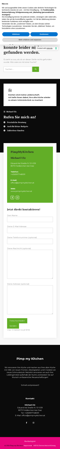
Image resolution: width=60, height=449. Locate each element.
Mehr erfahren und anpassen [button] (30, 40)
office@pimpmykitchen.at (33, 415)
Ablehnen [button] (16, 34)
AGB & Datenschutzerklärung (44, 445)
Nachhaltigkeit (30, 441)
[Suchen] (35, 69)
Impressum (28, 445)
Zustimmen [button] (44, 34)
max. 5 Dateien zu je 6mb (18, 330)
